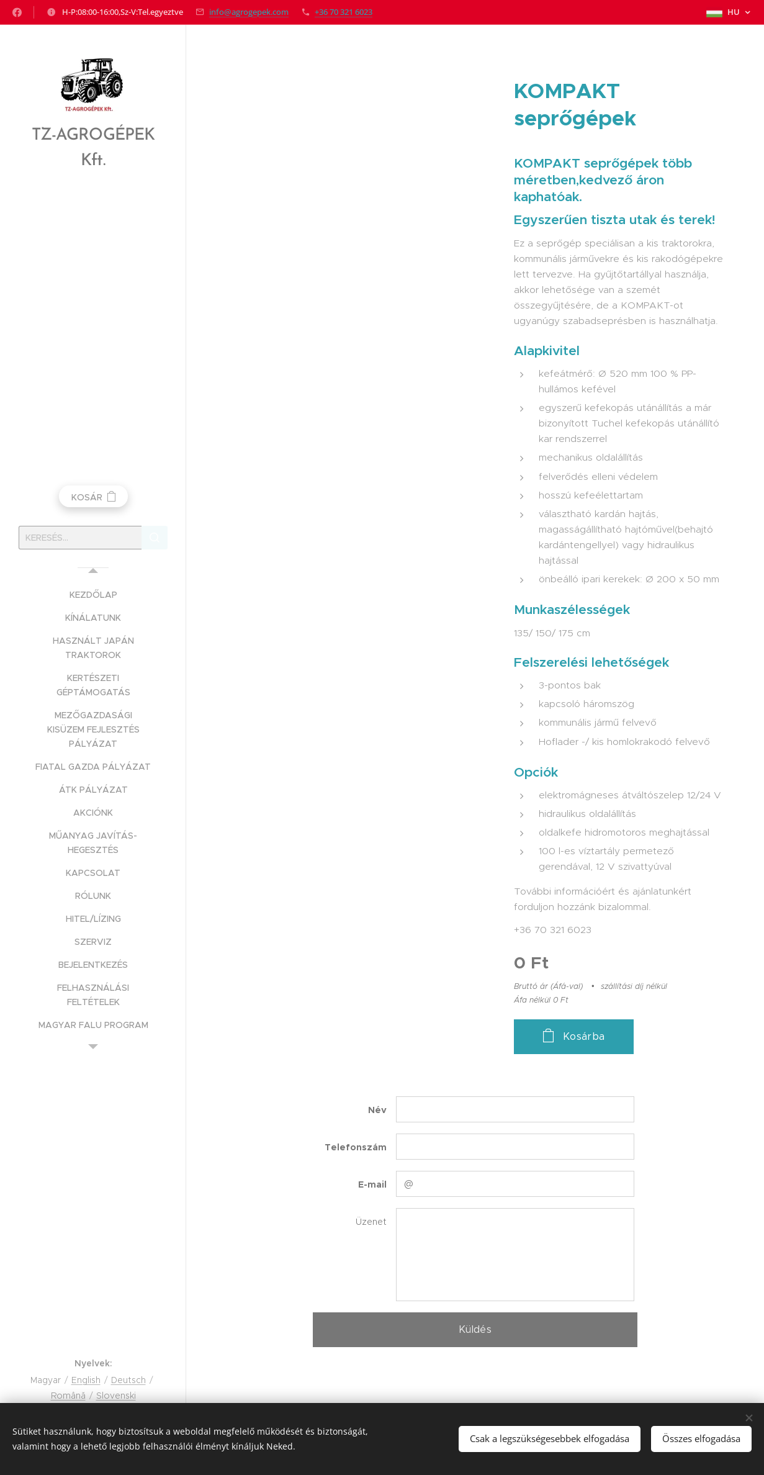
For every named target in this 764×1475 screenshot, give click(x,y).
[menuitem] (93, 595)
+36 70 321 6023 (343, 11)
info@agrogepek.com (249, 11)
